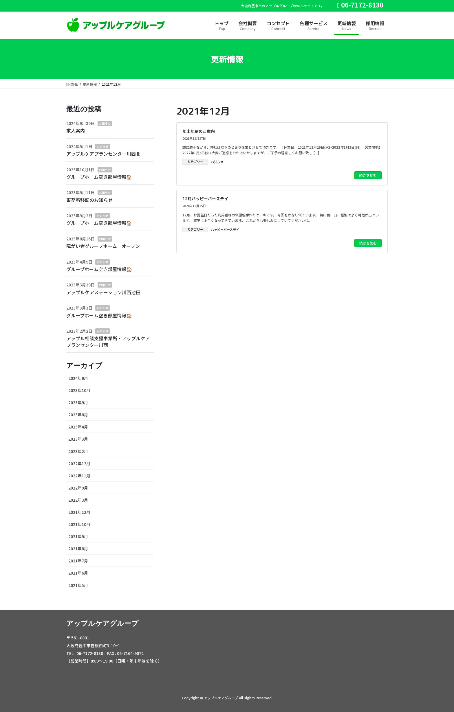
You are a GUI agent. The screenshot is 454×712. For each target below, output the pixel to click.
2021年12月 (79, 512)
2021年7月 (78, 561)
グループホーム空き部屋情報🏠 (99, 176)
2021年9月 (78, 536)
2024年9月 (78, 378)
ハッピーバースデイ (225, 229)
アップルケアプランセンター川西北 (103, 153)
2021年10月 (79, 524)
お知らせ (217, 161)
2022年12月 (79, 463)
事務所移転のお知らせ (89, 199)
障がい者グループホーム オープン (103, 245)
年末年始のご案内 (198, 131)
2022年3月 (78, 500)
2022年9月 (78, 488)
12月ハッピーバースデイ (205, 198)
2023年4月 (78, 427)
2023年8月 (78, 414)
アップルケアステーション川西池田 (103, 292)
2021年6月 (78, 573)
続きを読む (368, 175)
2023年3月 (78, 439)
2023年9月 (78, 402)
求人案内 (75, 130)
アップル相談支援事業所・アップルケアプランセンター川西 (108, 341)
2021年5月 (78, 585)
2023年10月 (79, 390)
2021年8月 (78, 548)
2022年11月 (79, 476)
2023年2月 (78, 451)
